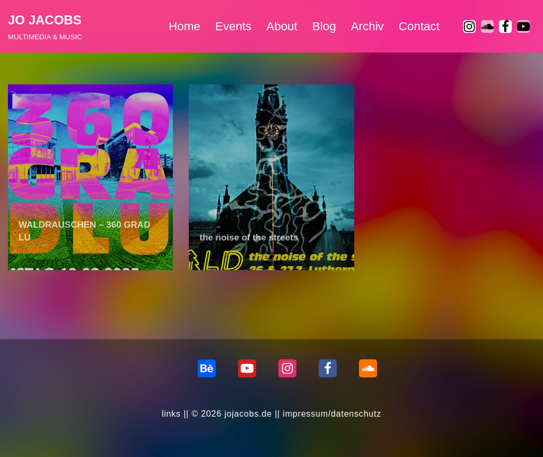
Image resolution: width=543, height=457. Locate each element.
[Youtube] (523, 26)
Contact (419, 26)
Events (233, 26)
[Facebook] (505, 26)
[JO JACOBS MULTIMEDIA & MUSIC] (45, 26)
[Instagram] (469, 26)
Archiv (367, 26)
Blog (324, 26)
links (171, 413)
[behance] (207, 368)
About (281, 26)
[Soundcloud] (368, 368)
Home (184, 26)
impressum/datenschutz (332, 413)
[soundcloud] (487, 26)
